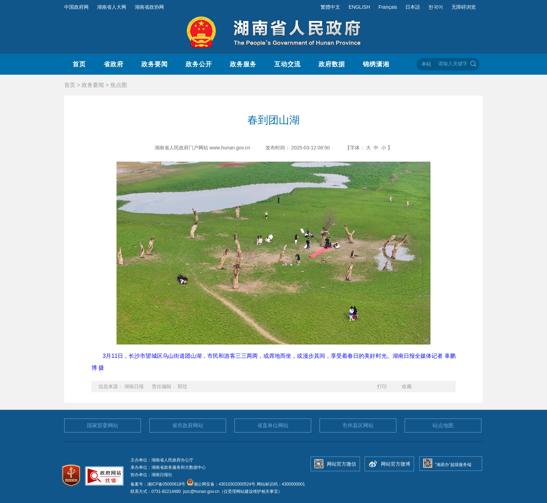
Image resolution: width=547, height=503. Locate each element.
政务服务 (243, 64)
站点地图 (443, 425)
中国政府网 (76, 7)
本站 (426, 64)
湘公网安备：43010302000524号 (221, 484)
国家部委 (102, 425)
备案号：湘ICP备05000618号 (158, 484)
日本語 (412, 7)
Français (388, 7)
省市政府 (187, 425)
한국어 (435, 7)
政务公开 (199, 64)
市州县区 (358, 425)
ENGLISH (359, 7)
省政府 (113, 64)
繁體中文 (330, 7)
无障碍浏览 (463, 7)
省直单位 (273, 425)
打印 (382, 386)
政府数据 (332, 64)
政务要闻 (154, 64)
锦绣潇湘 (376, 64)
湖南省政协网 (149, 7)
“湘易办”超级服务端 (453, 464)
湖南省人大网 (111, 7)
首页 (79, 64)
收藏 (407, 386)
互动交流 (287, 64)
